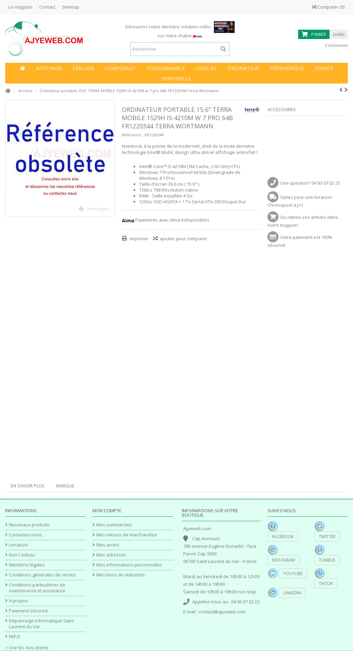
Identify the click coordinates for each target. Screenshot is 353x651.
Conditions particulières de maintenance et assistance (37, 588)
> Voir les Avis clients (27, 647)
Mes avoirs (107, 545)
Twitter (327, 537)
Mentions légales (27, 565)
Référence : (133, 134)
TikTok (326, 583)
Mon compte (106, 510)
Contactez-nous (25, 535)
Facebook (283, 537)
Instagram (283, 560)
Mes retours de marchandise (126, 535)
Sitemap (70, 7)
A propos (18, 601)
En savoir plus (28, 486)
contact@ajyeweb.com (222, 612)
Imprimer (138, 238)
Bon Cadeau (22, 555)
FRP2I (14, 637)
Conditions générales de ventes (42, 575)
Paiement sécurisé (28, 611)
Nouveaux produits (29, 525)
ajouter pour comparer (183, 238)
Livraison (18, 545)
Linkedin (292, 593)
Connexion (336, 45)
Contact (47, 7)
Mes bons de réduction (120, 575)
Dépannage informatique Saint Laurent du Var (41, 624)
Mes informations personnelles (129, 565)
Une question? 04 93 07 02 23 (310, 183)
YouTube (293, 573)
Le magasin (20, 7)
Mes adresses (111, 555)
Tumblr (327, 560)
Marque (65, 486)
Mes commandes (114, 525)
